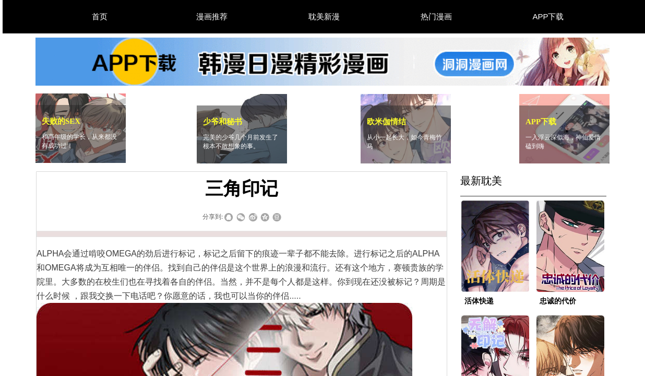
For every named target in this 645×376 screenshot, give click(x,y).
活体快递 (479, 301)
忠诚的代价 (558, 301)
